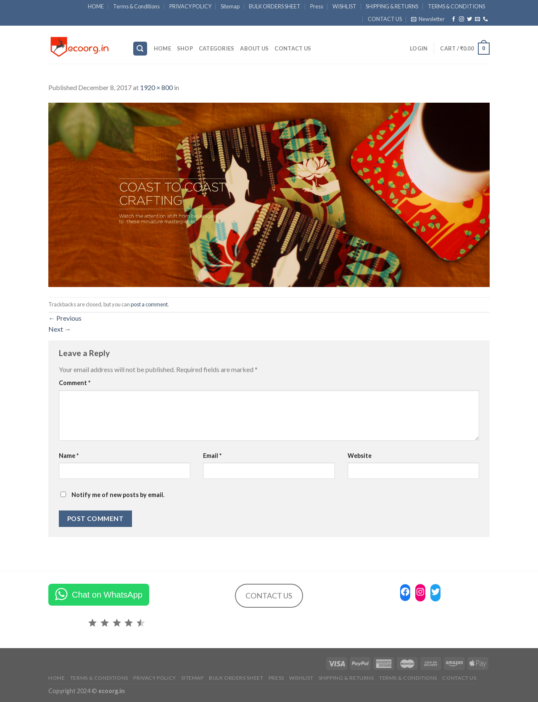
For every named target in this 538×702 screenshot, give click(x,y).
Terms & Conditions (136, 6)
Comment (74, 382)
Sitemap (230, 6)
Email (212, 455)
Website (360, 455)
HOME (96, 6)
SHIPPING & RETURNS (392, 6)
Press (316, 6)
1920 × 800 (156, 87)
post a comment (149, 304)
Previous (65, 318)
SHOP (185, 48)
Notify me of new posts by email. (117, 494)
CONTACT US (385, 19)
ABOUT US (254, 48)
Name (69, 455)
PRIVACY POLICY (190, 6)
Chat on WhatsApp (107, 594)
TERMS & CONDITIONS (456, 6)
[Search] (140, 49)
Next (59, 329)
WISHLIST (344, 6)
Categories (217, 48)
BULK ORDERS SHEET (275, 6)
